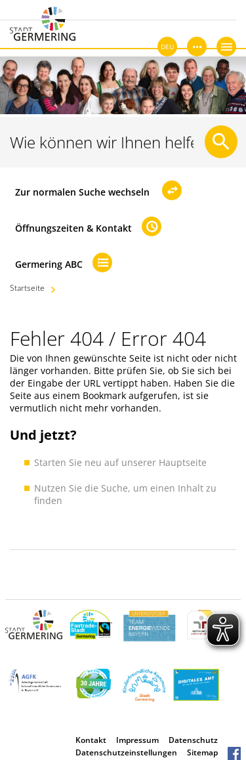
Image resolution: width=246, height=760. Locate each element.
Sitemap (202, 752)
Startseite (27, 287)
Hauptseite (183, 462)
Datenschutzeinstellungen (126, 752)
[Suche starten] (221, 141)
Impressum (137, 740)
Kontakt (90, 740)
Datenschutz (193, 740)
